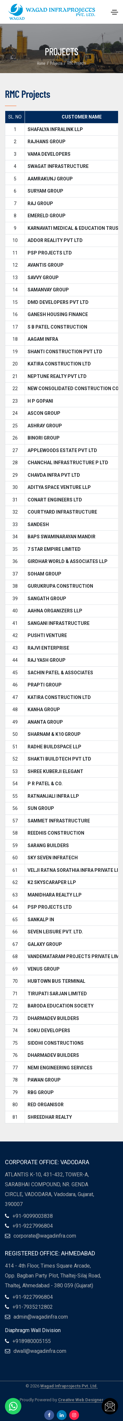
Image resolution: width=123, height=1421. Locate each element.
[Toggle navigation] (114, 12)
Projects (56, 63)
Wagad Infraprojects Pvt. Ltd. (69, 1385)
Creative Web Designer (80, 1399)
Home (41, 63)
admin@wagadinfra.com (40, 1317)
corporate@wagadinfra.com (44, 1236)
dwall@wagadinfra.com (39, 1351)
